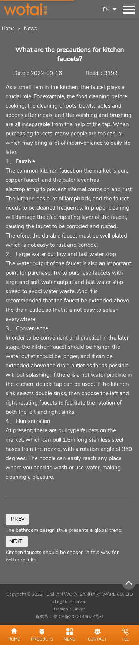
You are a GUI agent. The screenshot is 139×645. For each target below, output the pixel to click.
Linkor (79, 609)
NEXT (16, 541)
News (30, 28)
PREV (17, 519)
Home (8, 28)
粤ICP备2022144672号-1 (78, 616)
